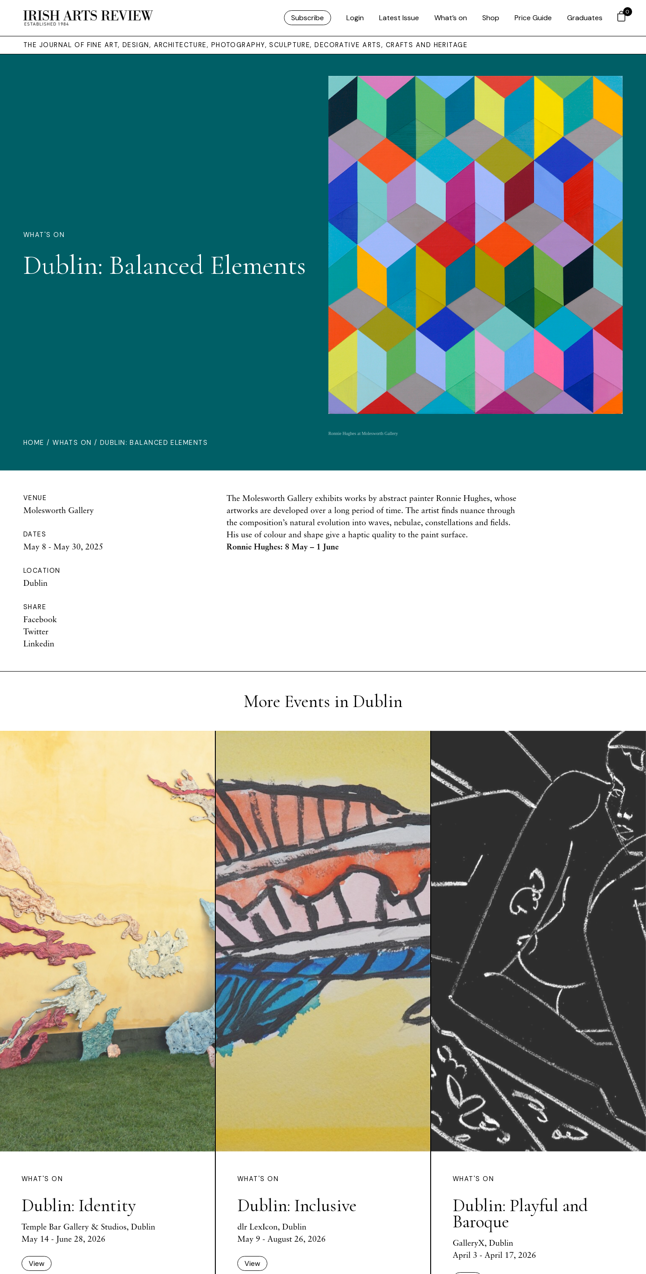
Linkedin (38, 643)
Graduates (584, 17)
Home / (37, 443)
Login (355, 17)
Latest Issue (399, 17)
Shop (490, 17)
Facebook (40, 619)
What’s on (450, 17)
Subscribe (307, 17)
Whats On (72, 443)
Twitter (35, 631)
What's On (44, 235)
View (36, 1263)
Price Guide (533, 17)
